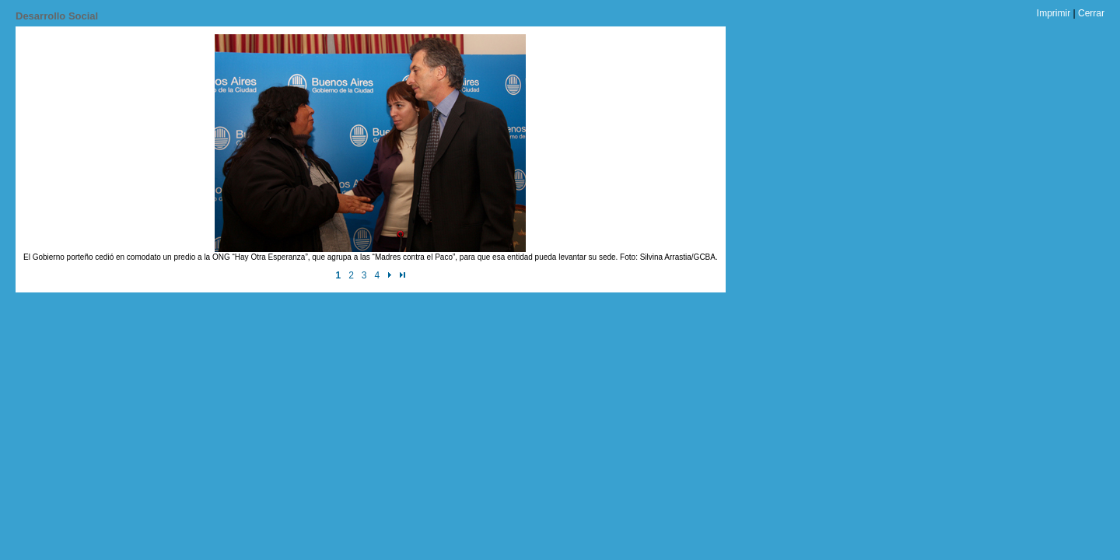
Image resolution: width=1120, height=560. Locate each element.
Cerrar (1091, 13)
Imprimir (1053, 13)
